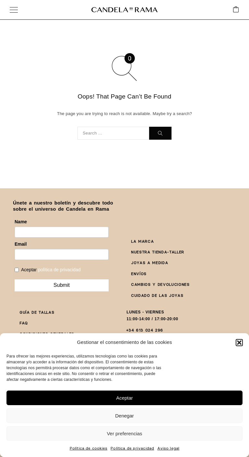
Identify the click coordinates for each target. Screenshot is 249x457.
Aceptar (124, 398)
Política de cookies (89, 448)
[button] (239, 342)
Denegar (124, 415)
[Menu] (14, 9)
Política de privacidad (132, 448)
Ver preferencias (124, 433)
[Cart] (236, 10)
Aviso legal (168, 448)
